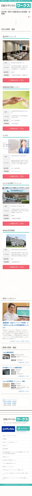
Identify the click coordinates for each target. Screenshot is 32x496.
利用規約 (5, 439)
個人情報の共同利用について (9, 460)
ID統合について (6, 456)
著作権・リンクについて (8, 466)
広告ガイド (5, 445)
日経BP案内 (5, 448)
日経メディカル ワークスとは (9, 435)
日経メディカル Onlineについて (10, 442)
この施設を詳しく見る (16, 80)
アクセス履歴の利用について (9, 463)
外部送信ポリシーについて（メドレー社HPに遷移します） (15, 478)
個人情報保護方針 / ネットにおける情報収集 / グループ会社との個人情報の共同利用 (16, 452)
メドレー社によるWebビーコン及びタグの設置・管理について (16, 474)
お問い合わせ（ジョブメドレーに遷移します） (13, 470)
